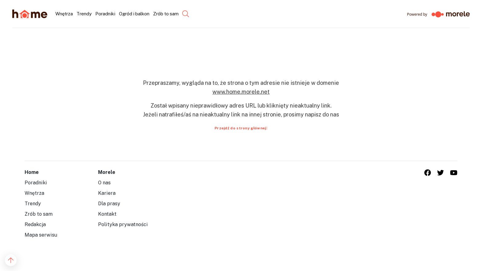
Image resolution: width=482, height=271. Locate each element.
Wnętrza (34, 193)
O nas (104, 183)
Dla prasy (109, 203)
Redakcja (35, 224)
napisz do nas (322, 114)
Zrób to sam (39, 214)
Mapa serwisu (41, 235)
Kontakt (107, 214)
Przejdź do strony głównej (241, 128)
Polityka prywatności (123, 224)
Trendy (33, 203)
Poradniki (36, 183)
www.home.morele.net (241, 91)
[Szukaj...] (180, 14)
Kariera (107, 193)
